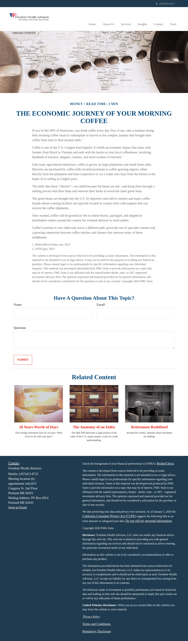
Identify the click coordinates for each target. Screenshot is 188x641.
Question (20, 327)
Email (101, 304)
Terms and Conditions (96, 624)
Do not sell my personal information (149, 521)
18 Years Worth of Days (38, 427)
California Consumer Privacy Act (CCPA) (109, 516)
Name (18, 304)
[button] (111, 18)
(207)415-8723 (165, 3)
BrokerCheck (165, 463)
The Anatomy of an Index (94, 427)
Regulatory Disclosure (96, 631)
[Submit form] (23, 360)
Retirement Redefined (149, 427)
